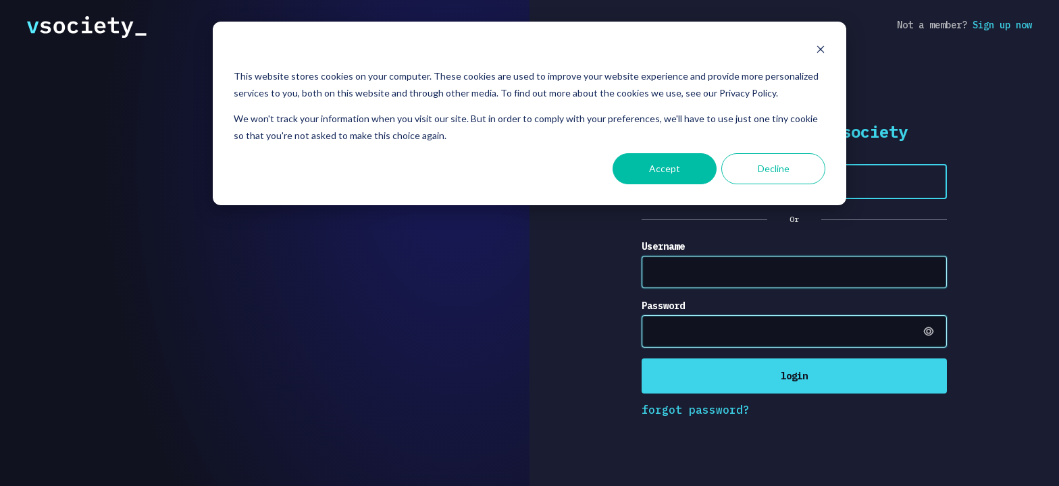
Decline (774, 168)
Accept (664, 168)
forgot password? (696, 409)
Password (663, 306)
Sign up (1002, 25)
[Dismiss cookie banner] (820, 51)
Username (663, 246)
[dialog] (529, 113)
